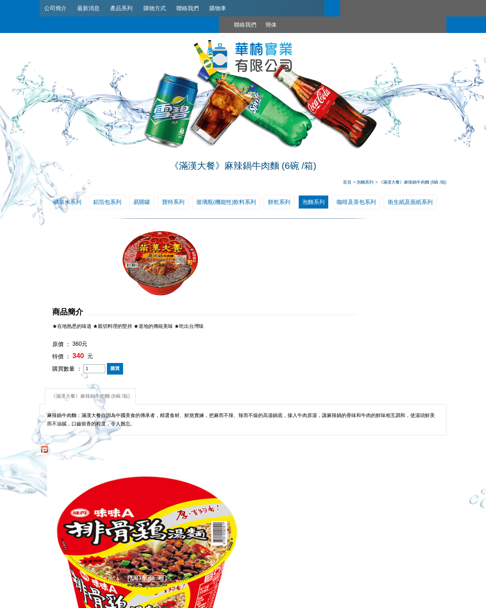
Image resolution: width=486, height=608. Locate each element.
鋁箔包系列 (107, 204)
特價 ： (211, 280)
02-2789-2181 (223, 569)
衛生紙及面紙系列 (410, 204)
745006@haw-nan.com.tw (246, 577)
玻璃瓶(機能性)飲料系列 (226, 204)
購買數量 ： (217, 292)
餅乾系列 (279, 204)
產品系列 (125, 8)
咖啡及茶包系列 (356, 204)
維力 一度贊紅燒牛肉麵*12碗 (294, 476)
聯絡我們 (193, 8)
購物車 (224, 8)
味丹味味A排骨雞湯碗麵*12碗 (90, 476)
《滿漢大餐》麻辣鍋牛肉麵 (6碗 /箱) (91, 317)
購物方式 (159, 8)
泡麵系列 (313, 204)
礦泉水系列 (67, 204)
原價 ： (211, 267)
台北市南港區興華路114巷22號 (316, 577)
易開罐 (141, 204)
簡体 (378, 8)
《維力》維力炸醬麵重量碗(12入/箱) (396, 476)
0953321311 (317, 569)
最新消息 (90, 8)
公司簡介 (56, 8)
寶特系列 (173, 204)
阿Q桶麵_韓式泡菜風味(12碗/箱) (192, 476)
